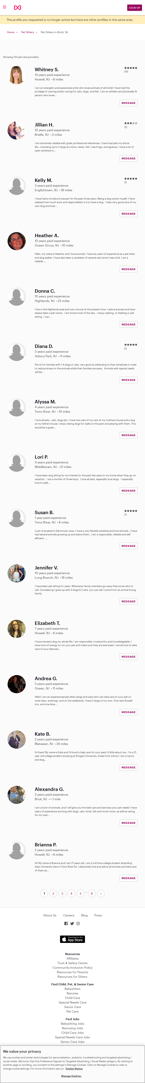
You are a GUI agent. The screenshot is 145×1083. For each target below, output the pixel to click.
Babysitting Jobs (72, 1023)
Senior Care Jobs (72, 1041)
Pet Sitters (27, 32)
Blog (84, 915)
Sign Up (134, 7)
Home (10, 32)
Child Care (72, 998)
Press (98, 915)
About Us (49, 915)
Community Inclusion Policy (73, 967)
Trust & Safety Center (72, 963)
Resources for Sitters (72, 976)
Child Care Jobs (72, 1032)
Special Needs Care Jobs (72, 1037)
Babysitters (72, 988)
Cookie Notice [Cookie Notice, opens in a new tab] (74, 1068)
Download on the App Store (72, 939)
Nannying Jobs (72, 1028)
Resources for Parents (72, 972)
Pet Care (72, 1011)
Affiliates (72, 958)
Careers (68, 915)
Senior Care (72, 1007)
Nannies (72, 993)
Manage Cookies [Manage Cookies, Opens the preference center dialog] (71, 1076)
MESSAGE (129, 102)
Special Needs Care (72, 1002)
